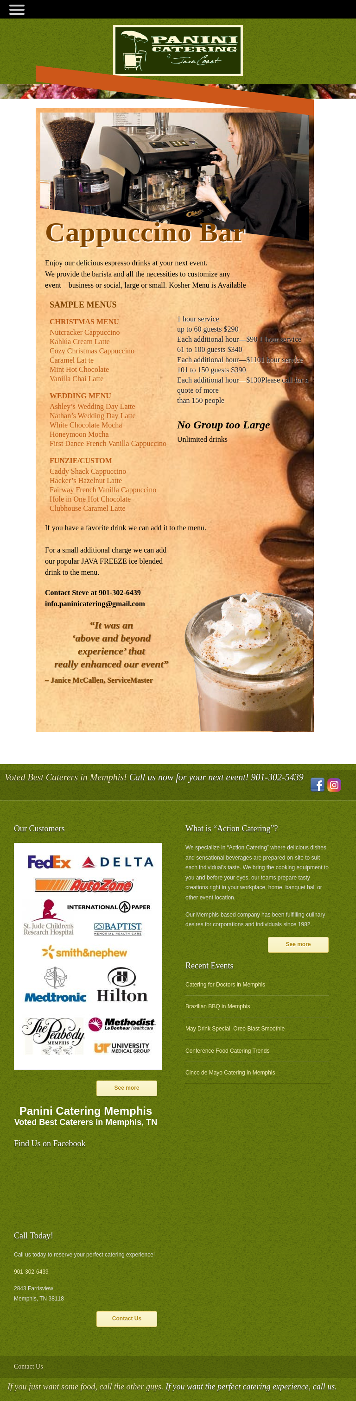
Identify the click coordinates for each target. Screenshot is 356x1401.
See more (126, 1088)
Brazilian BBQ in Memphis (217, 1006)
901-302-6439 (31, 1272)
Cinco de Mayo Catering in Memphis (230, 1072)
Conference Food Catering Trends (227, 1051)
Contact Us (126, 1318)
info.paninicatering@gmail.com (95, 604)
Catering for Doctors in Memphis (225, 984)
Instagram (334, 785)
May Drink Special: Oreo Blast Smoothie (235, 1028)
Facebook (317, 785)
